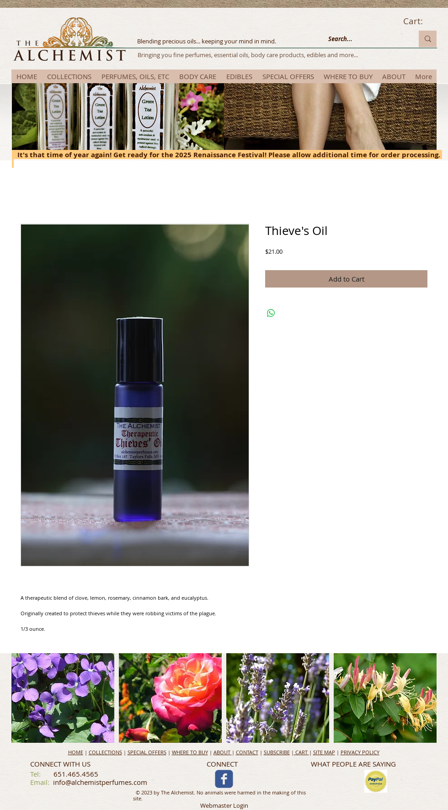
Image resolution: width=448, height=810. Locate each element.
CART (301, 752)
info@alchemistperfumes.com (100, 782)
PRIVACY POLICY (360, 752)
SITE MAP (324, 752)
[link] (419, 21)
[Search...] (364, 39)
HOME (75, 752)
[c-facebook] (224, 779)
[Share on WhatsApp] (271, 313)
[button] (62, 698)
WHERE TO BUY (190, 752)
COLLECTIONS (105, 752)
